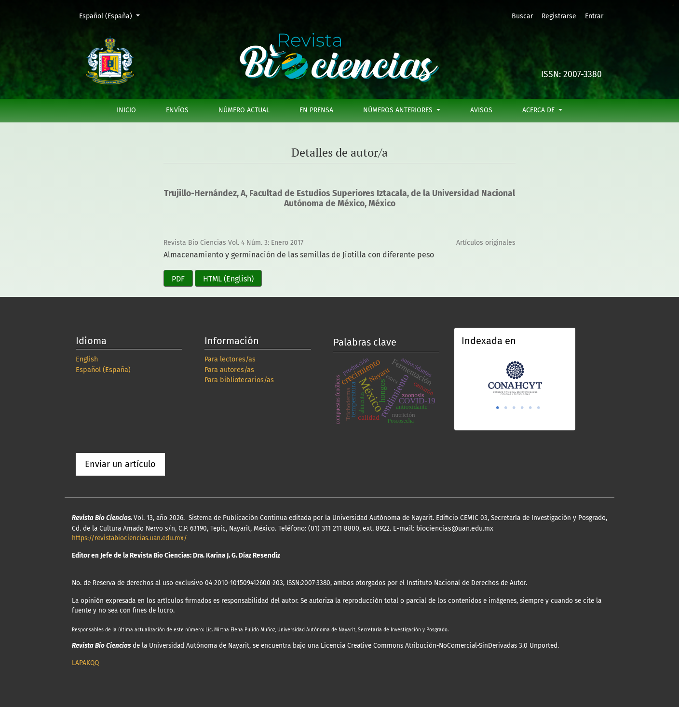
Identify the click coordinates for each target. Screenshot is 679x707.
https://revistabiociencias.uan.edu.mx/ (129, 538)
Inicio (126, 110)
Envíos (177, 110)
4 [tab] (522, 408)
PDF (178, 278)
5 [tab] (530, 408)
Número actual (244, 110)
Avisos (481, 110)
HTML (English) (228, 278)
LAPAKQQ (85, 663)
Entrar (594, 16)
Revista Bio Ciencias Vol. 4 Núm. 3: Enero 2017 (233, 243)
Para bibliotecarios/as (239, 380)
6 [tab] (538, 408)
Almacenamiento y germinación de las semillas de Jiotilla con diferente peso (298, 254)
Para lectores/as (230, 359)
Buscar (522, 16)
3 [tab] (514, 408)
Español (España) (113, 15)
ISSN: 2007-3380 (571, 74)
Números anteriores (399, 110)
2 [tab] (506, 408)
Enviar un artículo (120, 464)
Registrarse (559, 16)
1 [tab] (497, 408)
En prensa (316, 110)
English (87, 359)
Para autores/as (229, 370)
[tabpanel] (515, 377)
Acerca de (539, 110)
